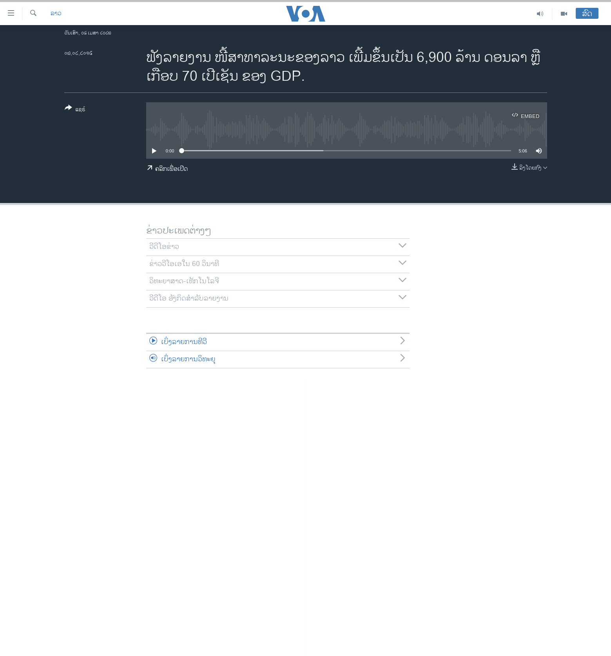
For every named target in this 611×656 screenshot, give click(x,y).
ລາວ (56, 13)
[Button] (75, 110)
